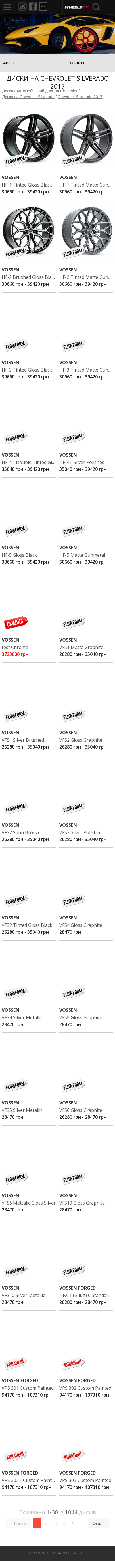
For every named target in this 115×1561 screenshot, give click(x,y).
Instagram (22, 6)
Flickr (44, 6)
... (82, 1523)
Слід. (97, 1523)
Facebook (33, 6)
